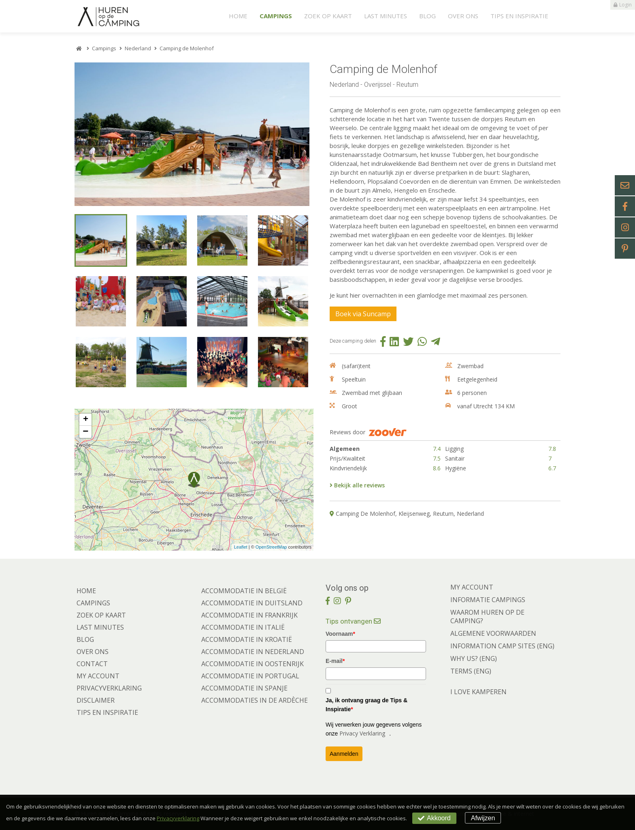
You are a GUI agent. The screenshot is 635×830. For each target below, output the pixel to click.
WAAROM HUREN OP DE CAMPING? (487, 616)
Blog (427, 16)
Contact (92, 663)
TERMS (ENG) (470, 671)
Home (238, 16)
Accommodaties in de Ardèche (254, 700)
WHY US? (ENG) (473, 658)
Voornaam (340, 634)
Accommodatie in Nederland (252, 651)
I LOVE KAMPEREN (478, 691)
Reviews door (368, 432)
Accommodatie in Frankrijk (249, 615)
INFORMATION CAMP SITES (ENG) (502, 645)
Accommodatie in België (244, 590)
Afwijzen (483, 818)
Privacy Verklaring (362, 733)
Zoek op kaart (328, 16)
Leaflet (240, 547)
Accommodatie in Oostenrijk (252, 663)
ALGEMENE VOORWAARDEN (493, 633)
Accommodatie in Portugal (250, 675)
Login (623, 5)
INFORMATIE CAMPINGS (487, 599)
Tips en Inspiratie (519, 16)
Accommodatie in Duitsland (252, 602)
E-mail (335, 661)
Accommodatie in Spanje (244, 688)
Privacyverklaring (109, 688)
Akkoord (434, 818)
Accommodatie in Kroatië (246, 639)
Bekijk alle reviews (357, 485)
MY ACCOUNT (471, 587)
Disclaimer (96, 700)
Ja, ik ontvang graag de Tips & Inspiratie (366, 704)
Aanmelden (344, 754)
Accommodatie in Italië (243, 627)
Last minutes (385, 16)
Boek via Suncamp (363, 313)
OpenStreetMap (271, 547)
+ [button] (85, 420)
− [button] (85, 432)
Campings (276, 16)
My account (98, 675)
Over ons (463, 16)
